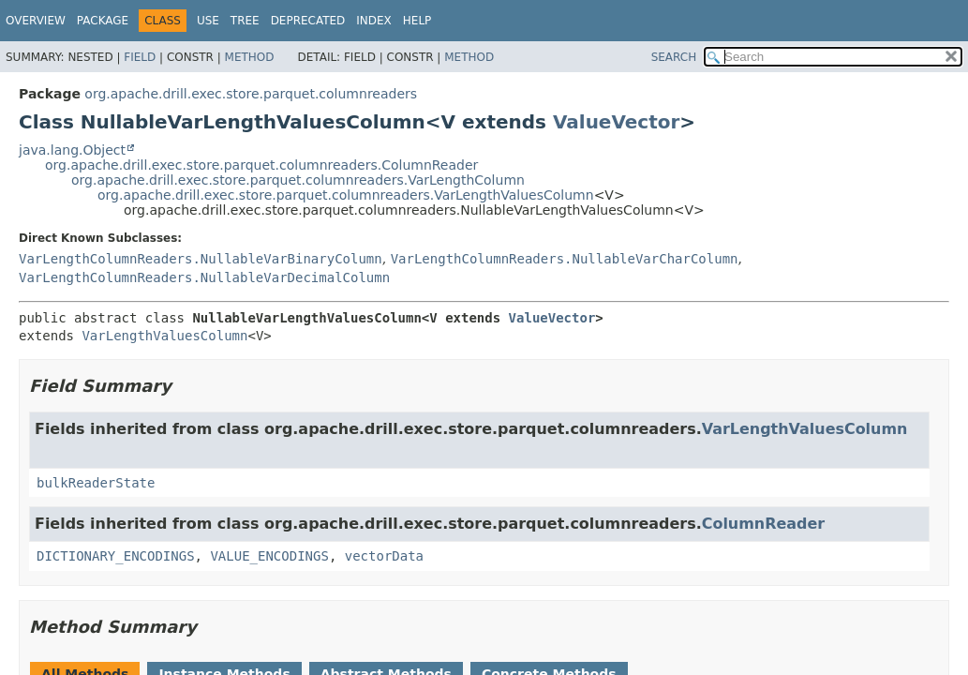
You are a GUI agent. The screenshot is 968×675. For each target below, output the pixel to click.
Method (250, 57)
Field (140, 57)
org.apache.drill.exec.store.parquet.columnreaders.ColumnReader (261, 165)
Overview (36, 20)
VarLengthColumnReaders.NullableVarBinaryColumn (200, 258)
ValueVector (616, 122)
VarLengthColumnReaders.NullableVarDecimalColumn (204, 277)
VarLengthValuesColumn (164, 335)
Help (417, 20)
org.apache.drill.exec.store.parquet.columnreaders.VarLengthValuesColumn (345, 195)
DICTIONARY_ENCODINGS (116, 555)
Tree (245, 20)
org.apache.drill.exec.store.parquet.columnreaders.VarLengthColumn (298, 180)
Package (102, 20)
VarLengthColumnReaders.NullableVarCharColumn (564, 258)
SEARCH (674, 57)
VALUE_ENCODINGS (269, 555)
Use (208, 20)
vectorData (384, 555)
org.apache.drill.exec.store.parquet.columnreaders (250, 93)
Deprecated (308, 20)
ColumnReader (763, 523)
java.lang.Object (72, 150)
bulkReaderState (96, 482)
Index (374, 20)
